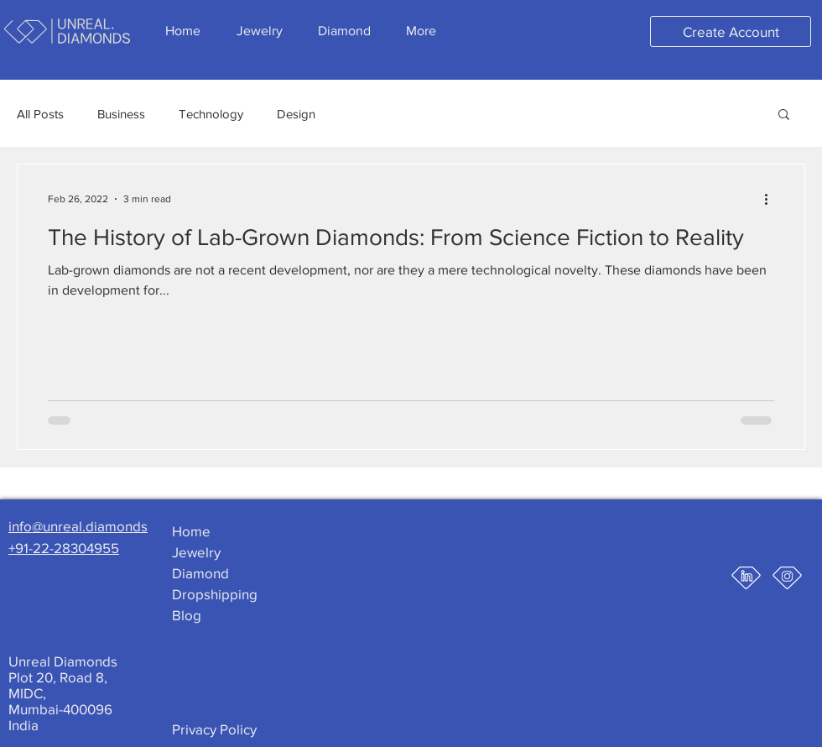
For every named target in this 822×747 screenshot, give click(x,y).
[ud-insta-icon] (787, 578)
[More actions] (772, 199)
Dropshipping (215, 594)
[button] (784, 115)
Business (121, 114)
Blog (186, 615)
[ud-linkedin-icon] (746, 578)
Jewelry (196, 552)
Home (191, 531)
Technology (211, 114)
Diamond (200, 573)
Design (296, 114)
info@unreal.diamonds (78, 526)
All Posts (40, 114)
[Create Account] (730, 31)
